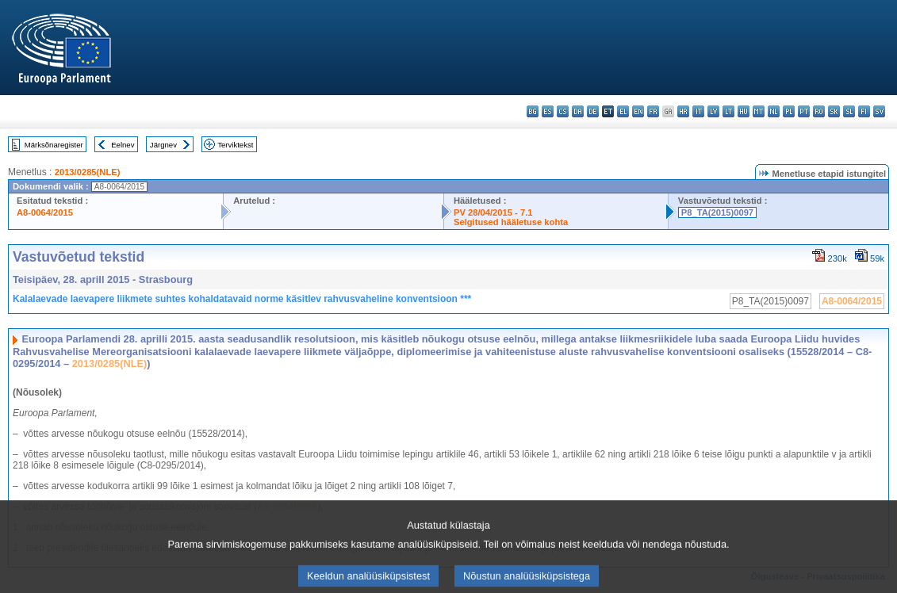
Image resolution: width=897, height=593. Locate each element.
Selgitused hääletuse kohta (511, 222)
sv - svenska (879, 111)
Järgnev (163, 144)
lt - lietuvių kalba (728, 111)
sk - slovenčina (834, 111)
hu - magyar (743, 111)
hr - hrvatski (683, 111)
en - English (638, 111)
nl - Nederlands (774, 111)
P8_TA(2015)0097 (717, 212)
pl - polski (789, 111)
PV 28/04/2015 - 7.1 (493, 212)
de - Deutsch (593, 111)
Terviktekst (235, 144)
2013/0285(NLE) (88, 172)
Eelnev (122, 144)
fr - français (653, 111)
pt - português (804, 111)
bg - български (533, 111)
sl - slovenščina (849, 111)
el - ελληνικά (623, 111)
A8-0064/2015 (45, 212)
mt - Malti (759, 111)
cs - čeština (563, 111)
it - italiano (698, 111)
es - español (548, 111)
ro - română (819, 111)
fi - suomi (864, 111)
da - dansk (578, 111)
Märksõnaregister (54, 144)
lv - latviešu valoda (713, 111)
